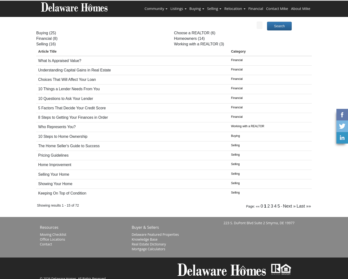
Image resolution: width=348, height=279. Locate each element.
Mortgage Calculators (148, 249)
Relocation (234, 8)
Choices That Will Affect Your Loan (67, 79)
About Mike (300, 8)
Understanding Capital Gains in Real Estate (74, 70)
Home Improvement (54, 165)
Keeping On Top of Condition (62, 193)
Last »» (304, 206)
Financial (255, 8)
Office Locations (52, 239)
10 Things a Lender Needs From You (69, 89)
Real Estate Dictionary (149, 244)
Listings (178, 8)
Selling (214, 8)
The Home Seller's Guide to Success (69, 146)
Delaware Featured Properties (155, 234)
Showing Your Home (55, 184)
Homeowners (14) (189, 38)
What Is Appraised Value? (59, 61)
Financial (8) (47, 38)
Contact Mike (277, 8)
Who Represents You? (57, 127)
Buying (196, 8)
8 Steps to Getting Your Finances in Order (73, 117)
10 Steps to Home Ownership (62, 136)
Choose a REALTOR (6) (194, 33)
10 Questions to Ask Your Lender (65, 99)
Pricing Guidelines (53, 155)
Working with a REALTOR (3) (199, 44)
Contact (46, 244)
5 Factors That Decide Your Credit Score (72, 108)
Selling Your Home (53, 174)
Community (156, 8)
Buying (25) (46, 33)
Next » (289, 206)
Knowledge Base (145, 239)
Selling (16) (46, 44)
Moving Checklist (53, 234)
